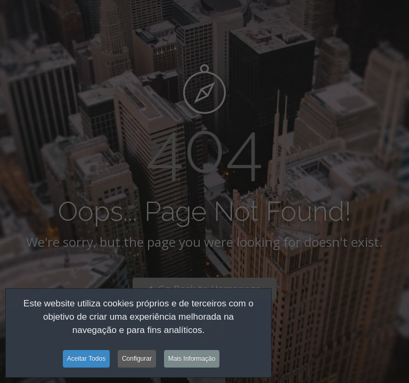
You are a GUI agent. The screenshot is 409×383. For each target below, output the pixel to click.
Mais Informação (192, 359)
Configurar (137, 359)
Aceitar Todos (86, 359)
